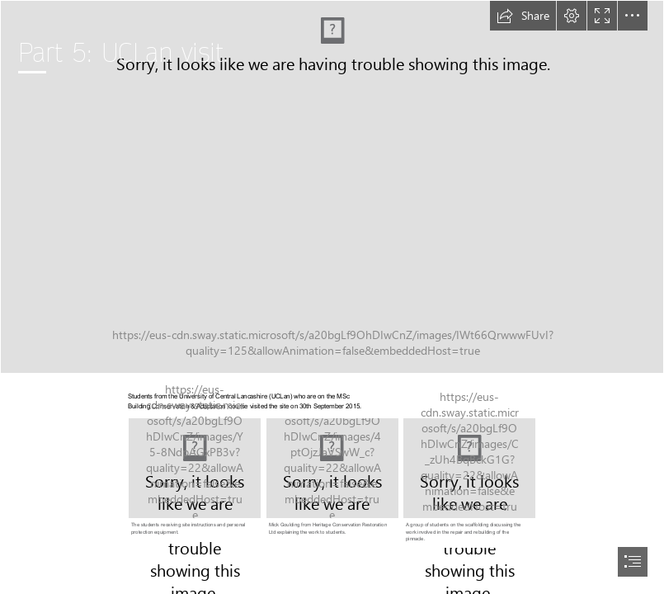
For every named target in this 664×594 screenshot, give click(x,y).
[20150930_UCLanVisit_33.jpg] (332, 187)
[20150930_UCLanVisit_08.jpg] (469, 481)
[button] (523, 16)
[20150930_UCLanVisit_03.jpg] (332, 478)
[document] (332, 297)
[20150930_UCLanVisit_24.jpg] (194, 478)
